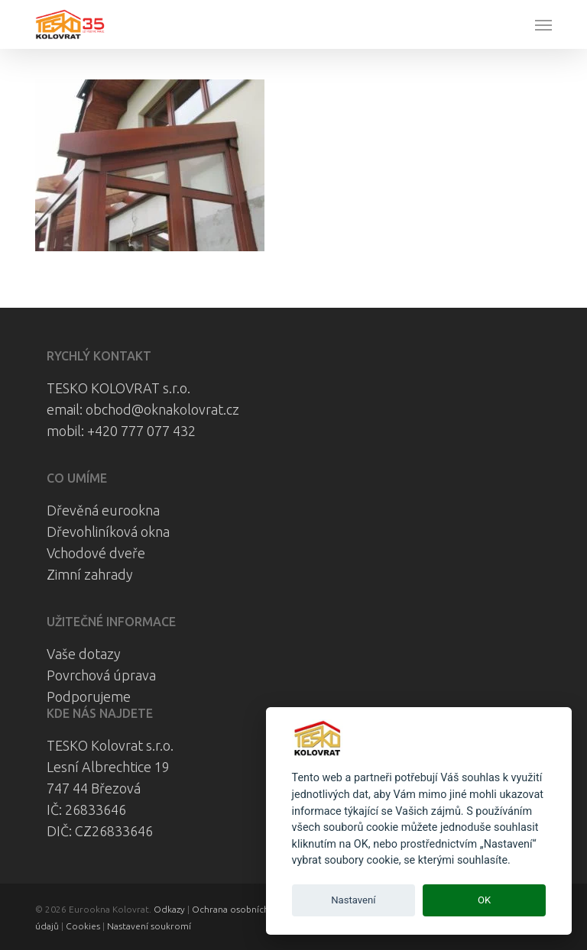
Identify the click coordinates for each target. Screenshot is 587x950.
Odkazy (169, 909)
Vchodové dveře (96, 553)
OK (484, 900)
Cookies (83, 926)
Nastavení (353, 900)
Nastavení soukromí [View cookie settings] (149, 926)
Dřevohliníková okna (108, 531)
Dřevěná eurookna (103, 510)
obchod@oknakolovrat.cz (162, 409)
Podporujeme (89, 696)
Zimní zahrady (90, 574)
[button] (543, 24)
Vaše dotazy (84, 653)
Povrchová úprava (101, 675)
